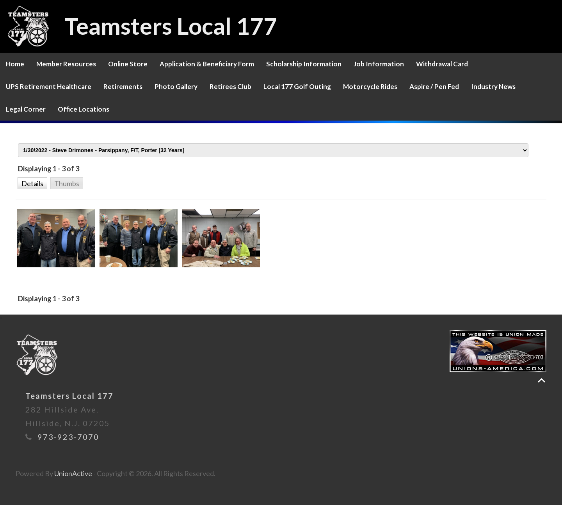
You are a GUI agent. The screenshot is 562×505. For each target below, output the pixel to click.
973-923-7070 (68, 436)
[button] (32, 182)
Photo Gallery (176, 86)
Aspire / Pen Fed (434, 86)
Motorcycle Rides (370, 86)
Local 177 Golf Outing (297, 86)
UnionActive (73, 473)
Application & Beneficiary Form (207, 64)
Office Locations (83, 109)
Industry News (493, 86)
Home (15, 64)
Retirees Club (230, 86)
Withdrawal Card (442, 64)
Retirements (122, 86)
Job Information (379, 64)
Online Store (128, 64)
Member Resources (66, 64)
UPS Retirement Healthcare (48, 86)
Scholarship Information (303, 64)
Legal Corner (26, 109)
